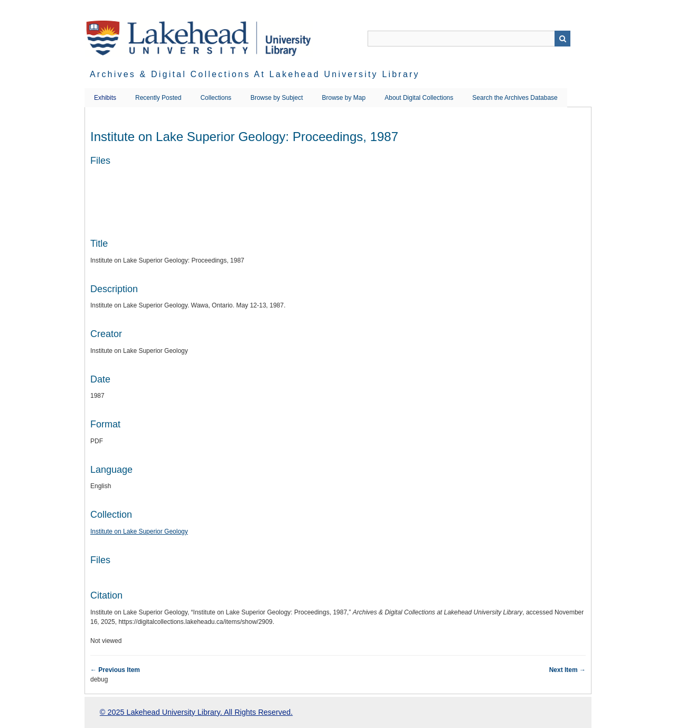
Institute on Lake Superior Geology (139, 531)
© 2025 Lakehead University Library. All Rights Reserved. (196, 712)
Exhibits (105, 97)
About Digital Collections (418, 97)
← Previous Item (115, 670)
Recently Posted (158, 97)
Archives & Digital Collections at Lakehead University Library (255, 74)
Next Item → (567, 670)
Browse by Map (344, 97)
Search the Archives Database (514, 97)
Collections (215, 97)
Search (562, 38)
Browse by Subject (276, 97)
